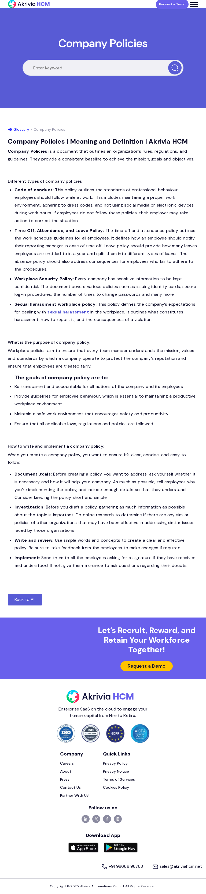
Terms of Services (119, 779)
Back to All (24, 599)
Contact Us (70, 787)
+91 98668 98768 (122, 866)
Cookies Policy (116, 787)
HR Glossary (18, 129)
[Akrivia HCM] (29, 4)
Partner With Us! (74, 795)
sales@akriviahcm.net (177, 866)
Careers (67, 763)
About (65, 771)
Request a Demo (146, 666)
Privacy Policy (115, 763)
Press (64, 779)
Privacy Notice (116, 771)
